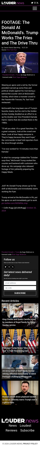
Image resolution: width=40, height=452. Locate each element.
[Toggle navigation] (34, 8)
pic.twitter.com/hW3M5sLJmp (15, 203)
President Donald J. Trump (11, 75)
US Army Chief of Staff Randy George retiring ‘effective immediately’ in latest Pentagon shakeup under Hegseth (19, 374)
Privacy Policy (30, 444)
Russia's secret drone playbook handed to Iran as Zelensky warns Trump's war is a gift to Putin (19, 400)
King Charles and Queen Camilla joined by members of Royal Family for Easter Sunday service (19, 322)
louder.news (13, 3)
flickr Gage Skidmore (20, 77)
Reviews (11, 430)
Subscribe (20, 293)
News (13, 425)
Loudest (25, 425)
